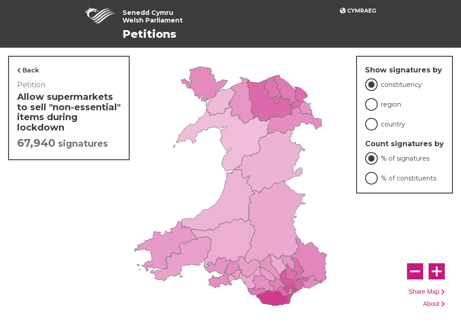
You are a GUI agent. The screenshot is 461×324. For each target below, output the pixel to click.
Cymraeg (361, 11)
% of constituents (408, 178)
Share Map (424, 291)
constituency (401, 85)
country (393, 124)
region (391, 104)
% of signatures (405, 158)
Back (31, 70)
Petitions (149, 33)
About (431, 304)
